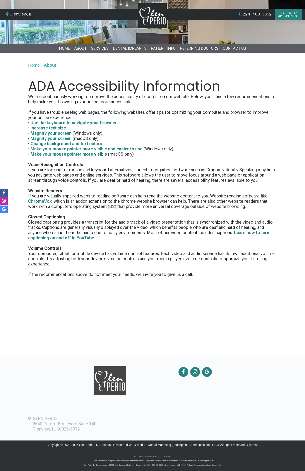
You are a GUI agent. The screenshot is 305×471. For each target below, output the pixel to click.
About (80, 48)
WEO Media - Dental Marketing (150, 445)
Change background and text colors (66, 143)
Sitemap (252, 445)
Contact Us (234, 48)
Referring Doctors (199, 48)
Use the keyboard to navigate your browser (74, 122)
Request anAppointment (288, 14)
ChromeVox (40, 201)
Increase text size (48, 128)
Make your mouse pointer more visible (69, 154)
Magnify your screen (51, 133)
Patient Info (163, 48)
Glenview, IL (18, 14)
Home (64, 48)
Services (100, 48)
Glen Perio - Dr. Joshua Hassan (100, 445)
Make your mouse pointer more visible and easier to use (86, 148)
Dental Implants (130, 48)
